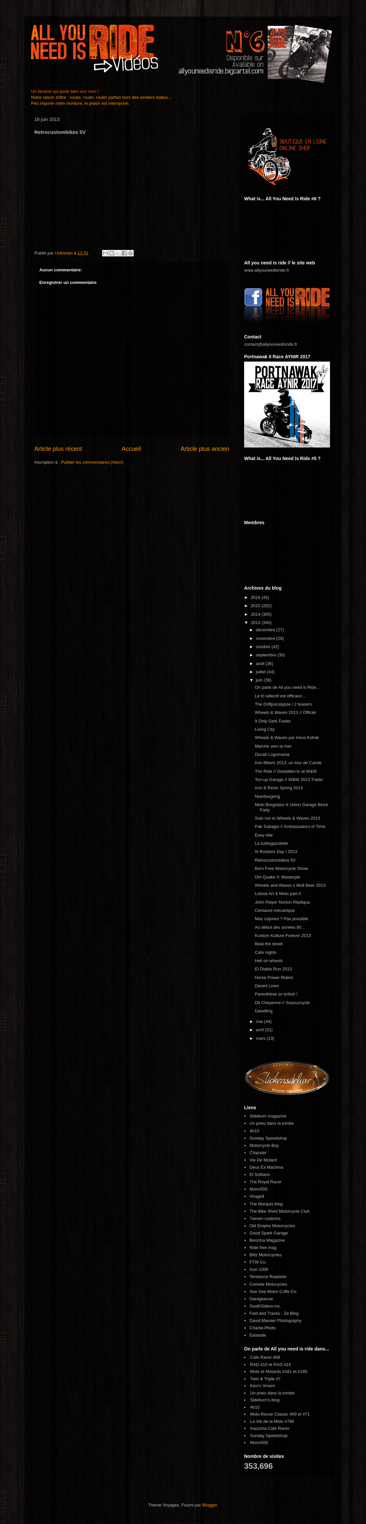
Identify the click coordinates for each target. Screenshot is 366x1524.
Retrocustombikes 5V (275, 860)
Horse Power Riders (274, 977)
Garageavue (261, 1298)
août (261, 663)
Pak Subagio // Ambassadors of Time (290, 826)
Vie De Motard (263, 1159)
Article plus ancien (204, 449)
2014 (256, 614)
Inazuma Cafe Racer (269, 1428)
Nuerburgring (267, 796)
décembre (266, 629)
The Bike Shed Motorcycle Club (279, 1211)
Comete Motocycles (268, 1284)
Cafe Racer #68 (265, 1357)
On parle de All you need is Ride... (287, 687)
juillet (261, 671)
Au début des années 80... (280, 927)
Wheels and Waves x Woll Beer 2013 (290, 885)
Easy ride (264, 835)
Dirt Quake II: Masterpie (277, 877)
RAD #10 (259, 1364)
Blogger (209, 1505)
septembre (266, 654)
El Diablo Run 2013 (273, 968)
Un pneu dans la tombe (271, 1123)
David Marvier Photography (275, 1320)
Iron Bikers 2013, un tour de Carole (288, 762)
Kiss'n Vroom (262, 1385)
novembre (266, 638)
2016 (256, 597)
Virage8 (256, 1196)
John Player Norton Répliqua (282, 902)
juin (260, 680)
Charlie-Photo (262, 1327)
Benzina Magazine (267, 1240)
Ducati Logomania (272, 754)
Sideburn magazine (267, 1116)
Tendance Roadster (268, 1276)
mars (261, 1038)
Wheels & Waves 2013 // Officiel (285, 712)
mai (260, 1021)
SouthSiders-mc (264, 1306)
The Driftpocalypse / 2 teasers (283, 704)
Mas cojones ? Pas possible (281, 918)
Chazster (258, 1152)
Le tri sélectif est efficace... (280, 695)
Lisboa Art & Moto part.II (278, 893)
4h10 (254, 1130)
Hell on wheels (269, 960)
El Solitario (259, 1174)
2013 (256, 622)
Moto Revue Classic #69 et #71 (280, 1414)
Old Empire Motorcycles (272, 1225)
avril (260, 1029)
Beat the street (269, 943)
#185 (303, 1371)
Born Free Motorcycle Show (281, 868)
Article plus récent (58, 449)
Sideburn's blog (264, 1399)
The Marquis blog (265, 1203)
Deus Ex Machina (266, 1167)
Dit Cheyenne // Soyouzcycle (282, 1002)
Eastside (257, 1335)
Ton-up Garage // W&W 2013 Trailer (289, 779)
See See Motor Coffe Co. (273, 1291)
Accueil (131, 449)
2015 (256, 605)
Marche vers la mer (273, 746)
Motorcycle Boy (264, 1145)
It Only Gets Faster (273, 721)
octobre (264, 646)
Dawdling (263, 1010)
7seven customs (264, 1218)
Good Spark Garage (268, 1233)
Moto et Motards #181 (271, 1371)
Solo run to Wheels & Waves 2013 (287, 818)
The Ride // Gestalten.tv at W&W (286, 771)
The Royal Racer (265, 1181)
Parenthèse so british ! (276, 994)
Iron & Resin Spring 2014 (279, 787)
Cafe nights (265, 952)
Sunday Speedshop (268, 1138)
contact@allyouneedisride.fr (270, 344)
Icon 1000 (258, 1269)
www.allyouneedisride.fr (266, 270)
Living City (264, 729)
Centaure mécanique (275, 910)
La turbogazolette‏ (271, 843)
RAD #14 (282, 1364)
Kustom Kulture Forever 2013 (283, 935)
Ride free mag (262, 1247)
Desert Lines (267, 985)
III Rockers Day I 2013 (276, 851)
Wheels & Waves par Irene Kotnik (287, 737)
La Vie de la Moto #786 (272, 1421)
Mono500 (258, 1189)
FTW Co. (258, 1262)
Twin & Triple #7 (265, 1378)
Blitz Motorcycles (265, 1254)
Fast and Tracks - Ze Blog (274, 1313)
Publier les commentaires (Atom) (92, 462)
